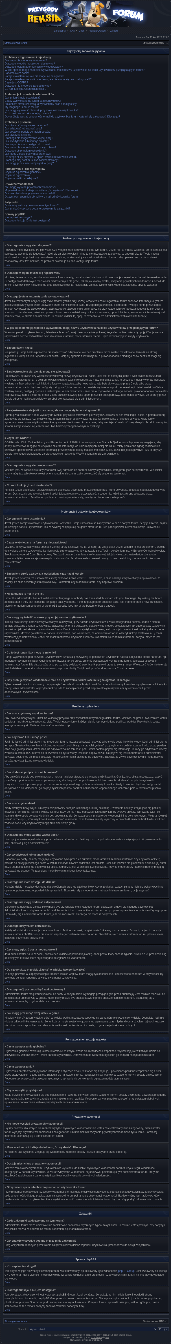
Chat (81, 30)
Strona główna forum (15, 43)
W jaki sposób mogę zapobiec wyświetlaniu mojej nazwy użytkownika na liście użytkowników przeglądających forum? (75, 69)
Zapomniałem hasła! (17, 73)
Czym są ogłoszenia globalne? (23, 172)
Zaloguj (114, 30)
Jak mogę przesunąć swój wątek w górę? (29, 163)
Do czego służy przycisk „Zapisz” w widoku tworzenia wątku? (41, 157)
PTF (107, 1337)
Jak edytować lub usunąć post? (23, 128)
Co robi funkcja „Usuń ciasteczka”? (25, 88)
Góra (7, 265)
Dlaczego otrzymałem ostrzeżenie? (26, 150)
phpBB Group (126, 1271)
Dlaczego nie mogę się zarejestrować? (28, 85)
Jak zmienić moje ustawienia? (22, 97)
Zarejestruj (60, 30)
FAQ (72, 30)
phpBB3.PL (97, 1340)
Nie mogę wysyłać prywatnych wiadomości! (30, 187)
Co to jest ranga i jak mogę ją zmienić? (28, 113)
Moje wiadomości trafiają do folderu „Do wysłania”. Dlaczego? (41, 190)
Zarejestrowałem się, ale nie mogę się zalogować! (34, 76)
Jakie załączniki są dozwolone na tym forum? (32, 205)
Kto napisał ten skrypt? (18, 217)
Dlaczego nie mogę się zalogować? (26, 60)
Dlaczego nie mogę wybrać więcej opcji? (29, 138)
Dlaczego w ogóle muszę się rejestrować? (30, 63)
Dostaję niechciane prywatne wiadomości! (30, 193)
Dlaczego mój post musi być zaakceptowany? (32, 160)
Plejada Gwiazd (96, 30)
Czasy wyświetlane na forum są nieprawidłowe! (33, 100)
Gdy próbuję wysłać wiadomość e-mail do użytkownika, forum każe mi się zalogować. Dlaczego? (62, 116)
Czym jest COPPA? (16, 82)
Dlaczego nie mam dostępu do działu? (27, 144)
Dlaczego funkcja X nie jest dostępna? (27, 220)
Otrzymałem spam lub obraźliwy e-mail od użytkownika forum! (42, 196)
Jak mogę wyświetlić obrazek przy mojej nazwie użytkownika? (42, 110)
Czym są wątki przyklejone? (21, 178)
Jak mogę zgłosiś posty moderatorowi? (28, 153)
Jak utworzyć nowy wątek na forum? (26, 125)
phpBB (74, 1335)
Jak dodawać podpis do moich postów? (28, 131)
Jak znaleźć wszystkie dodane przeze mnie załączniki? (37, 208)
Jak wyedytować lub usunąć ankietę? (27, 141)
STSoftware (96, 1337)
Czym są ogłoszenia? (17, 175)
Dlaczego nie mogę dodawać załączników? (30, 147)
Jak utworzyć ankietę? (18, 134)
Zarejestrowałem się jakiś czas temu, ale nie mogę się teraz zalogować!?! (48, 79)
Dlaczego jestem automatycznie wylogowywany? (34, 66)
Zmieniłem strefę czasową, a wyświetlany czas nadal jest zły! (41, 104)
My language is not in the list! (22, 107)
